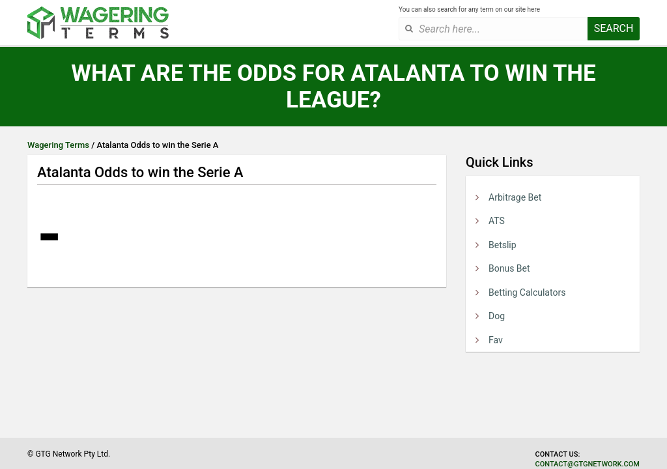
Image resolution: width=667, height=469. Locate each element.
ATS (497, 221)
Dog (497, 316)
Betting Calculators (527, 292)
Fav (496, 340)
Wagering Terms (58, 145)
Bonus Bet (509, 268)
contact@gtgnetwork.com (587, 464)
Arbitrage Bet (515, 197)
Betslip (503, 245)
